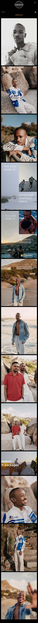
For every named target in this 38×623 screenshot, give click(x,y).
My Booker (19, 5)
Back (3, 12)
